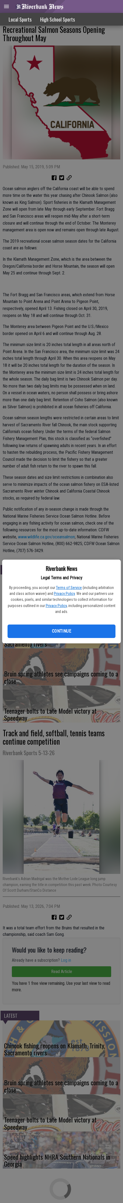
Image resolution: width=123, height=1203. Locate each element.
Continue (61, 631)
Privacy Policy (64, 593)
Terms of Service (69, 587)
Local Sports (20, 19)
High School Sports (57, 19)
